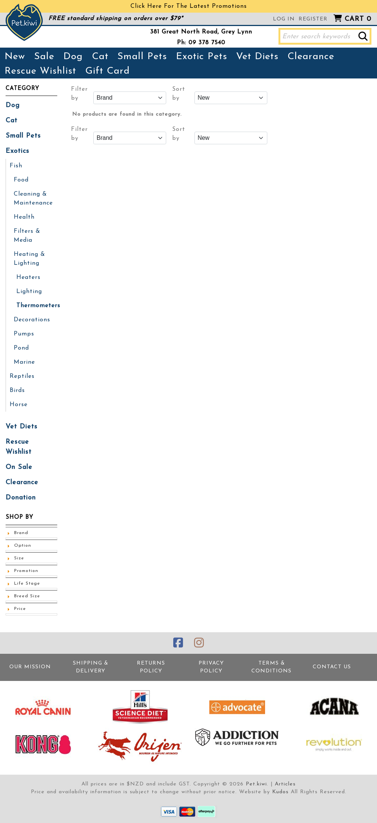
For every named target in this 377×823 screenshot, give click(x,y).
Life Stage (27, 583)
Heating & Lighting (29, 258)
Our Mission (30, 667)
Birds (17, 390)
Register (313, 19)
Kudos (280, 792)
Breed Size (27, 596)
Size (19, 558)
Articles (285, 784)
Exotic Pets (201, 57)
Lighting (29, 292)
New (14, 57)
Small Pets (142, 57)
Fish (16, 166)
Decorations (32, 320)
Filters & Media (27, 235)
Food (21, 180)
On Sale (19, 467)
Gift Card (107, 71)
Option (22, 545)
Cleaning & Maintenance (33, 198)
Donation (21, 497)
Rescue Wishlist (40, 71)
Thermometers (38, 306)
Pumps (24, 334)
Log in (284, 19)
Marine (24, 362)
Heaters (28, 277)
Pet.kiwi (256, 784)
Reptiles (22, 376)
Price (20, 609)
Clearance (310, 57)
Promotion (26, 571)
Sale (44, 57)
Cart (358, 19)
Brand (21, 533)
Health (24, 217)
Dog (73, 57)
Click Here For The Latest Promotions (188, 6)
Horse (19, 405)
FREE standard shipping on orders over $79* (115, 19)
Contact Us (332, 667)
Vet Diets (257, 57)
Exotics (17, 151)
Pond (21, 348)
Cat (100, 57)
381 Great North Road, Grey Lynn (201, 32)
